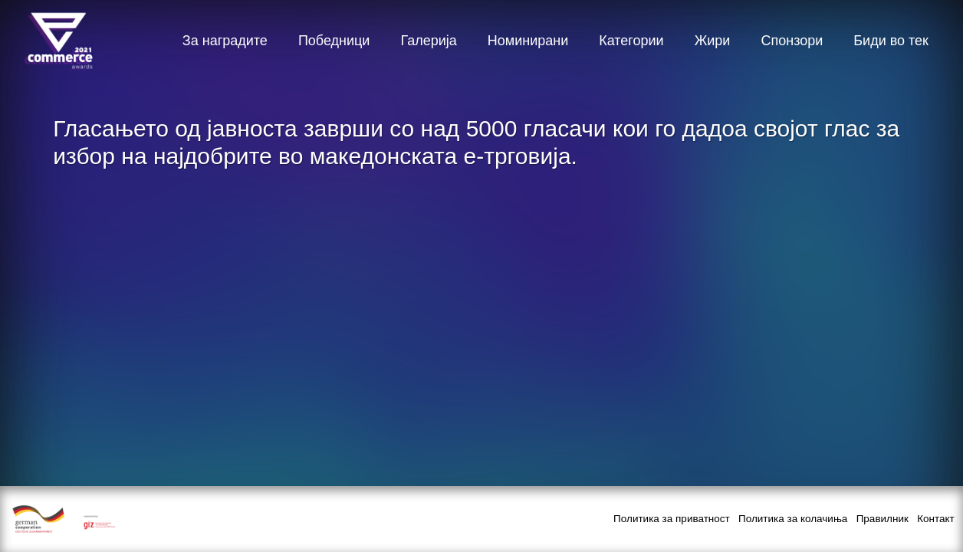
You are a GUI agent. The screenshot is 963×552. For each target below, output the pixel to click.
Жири (713, 40)
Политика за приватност (671, 518)
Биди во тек (890, 40)
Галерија (428, 40)
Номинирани (528, 40)
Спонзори (792, 40)
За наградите (225, 40)
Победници (334, 40)
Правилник (882, 518)
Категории (631, 40)
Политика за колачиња (792, 518)
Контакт (936, 518)
